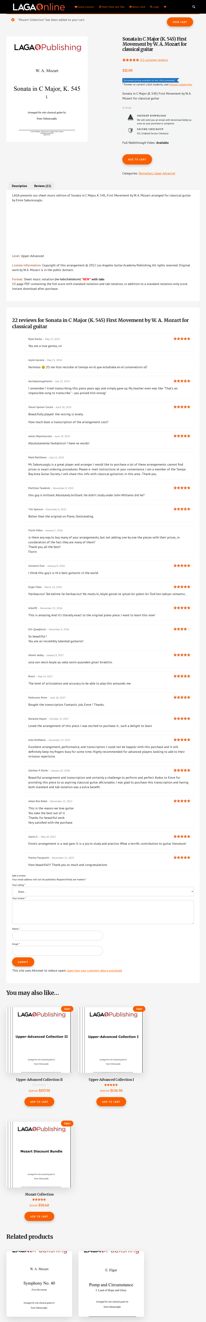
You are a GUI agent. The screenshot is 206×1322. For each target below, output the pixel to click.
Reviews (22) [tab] (45, 187)
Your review (19, 907)
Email (16, 953)
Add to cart (137, 159)
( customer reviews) (155, 59)
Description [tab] (20, 187)
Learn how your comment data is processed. (97, 979)
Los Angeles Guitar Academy (82, 1309)
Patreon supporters (180, 84)
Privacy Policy (104, 1309)
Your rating (18, 893)
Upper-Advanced (167, 174)
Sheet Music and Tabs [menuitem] (112, 6)
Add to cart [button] (28, 1092)
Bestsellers (146, 174)
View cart (180, 22)
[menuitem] (164, 6)
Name (16, 937)
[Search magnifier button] (193, 6)
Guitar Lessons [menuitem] (84, 6)
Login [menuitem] (154, 6)
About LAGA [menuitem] (137, 6)
